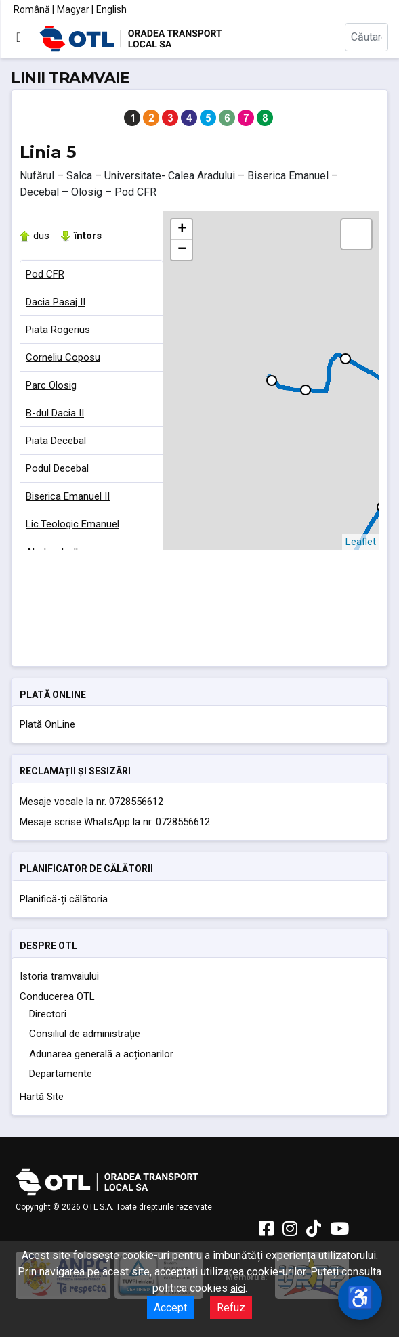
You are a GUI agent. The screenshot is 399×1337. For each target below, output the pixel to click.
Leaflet (360, 541)
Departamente (60, 1074)
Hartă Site (42, 1097)
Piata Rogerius (58, 330)
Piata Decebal (56, 441)
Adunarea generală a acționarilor (101, 1054)
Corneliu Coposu (63, 357)
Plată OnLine (47, 724)
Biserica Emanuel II (68, 496)
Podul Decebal (57, 468)
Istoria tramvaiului (59, 976)
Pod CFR (45, 274)
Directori (47, 1014)
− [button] (181, 250)
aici (237, 1288)
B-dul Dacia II (55, 413)
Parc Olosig (51, 385)
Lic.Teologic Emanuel (72, 524)
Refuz (231, 1307)
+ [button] (181, 229)
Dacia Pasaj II (55, 302)
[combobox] (366, 37)
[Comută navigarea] (18, 37)
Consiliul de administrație (84, 1034)
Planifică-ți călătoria (64, 899)
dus (34, 235)
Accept (170, 1307)
